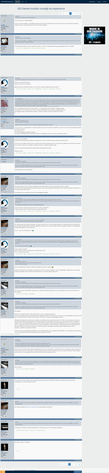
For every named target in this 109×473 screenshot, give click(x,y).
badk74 (5, 121)
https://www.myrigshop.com (31, 407)
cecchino (3, 45)
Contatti (99, 1)
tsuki (2, 389)
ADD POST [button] (78, 471)
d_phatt (3, 289)
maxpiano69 (4, 185)
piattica (3, 87)
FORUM (17, 1)
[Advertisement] (41, 66)
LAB (22, 1)
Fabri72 (3, 430)
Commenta (78, 33)
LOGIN (105, 1)
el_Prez (3, 107)
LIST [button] (2, 471)
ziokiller (3, 25)
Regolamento (92, 1)
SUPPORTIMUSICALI (7, 1)
